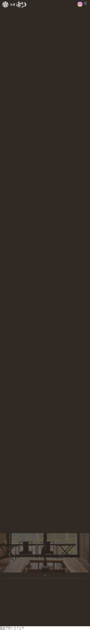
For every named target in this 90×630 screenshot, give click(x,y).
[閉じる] (1, 619)
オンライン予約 (6, 621)
